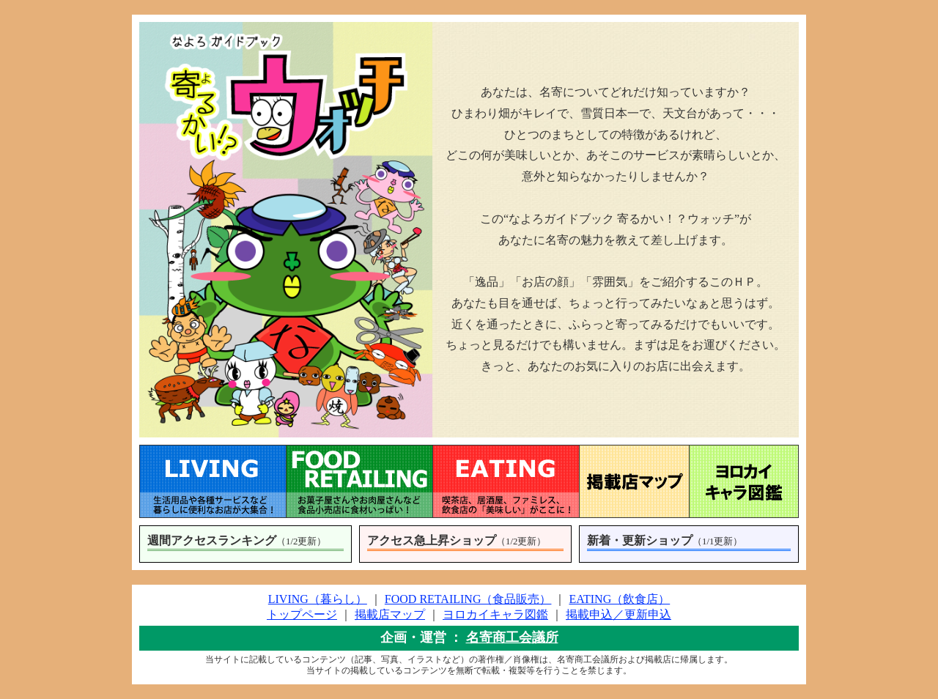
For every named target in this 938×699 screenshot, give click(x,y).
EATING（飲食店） (619, 599)
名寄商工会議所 (512, 637)
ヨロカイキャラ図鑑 (495, 614)
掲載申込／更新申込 (618, 614)
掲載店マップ (390, 614)
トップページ (302, 614)
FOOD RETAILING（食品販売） (468, 599)
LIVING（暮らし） (317, 599)
